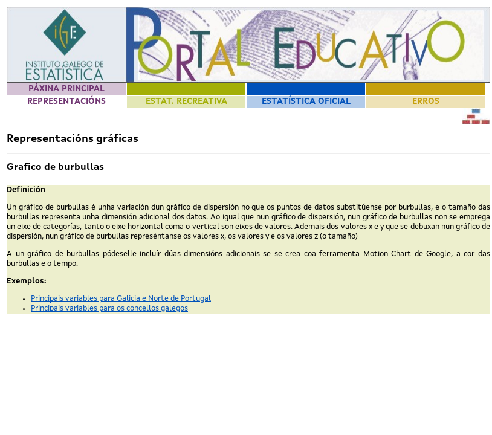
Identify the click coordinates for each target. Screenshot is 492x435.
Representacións (66, 101)
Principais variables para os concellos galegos (109, 308)
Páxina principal (66, 89)
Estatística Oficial (306, 101)
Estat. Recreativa (186, 101)
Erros (425, 101)
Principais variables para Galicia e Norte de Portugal (121, 299)
